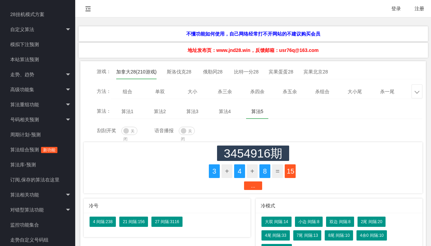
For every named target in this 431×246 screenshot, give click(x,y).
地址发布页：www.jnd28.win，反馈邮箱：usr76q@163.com (253, 50)
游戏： (104, 71)
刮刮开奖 (106, 130)
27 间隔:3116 (167, 221)
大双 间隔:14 (276, 221)
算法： (104, 111)
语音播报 (164, 130)
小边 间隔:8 (308, 221)
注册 (419, 8)
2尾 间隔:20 (371, 221)
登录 (396, 8)
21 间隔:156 (134, 221)
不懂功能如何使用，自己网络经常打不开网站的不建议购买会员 (253, 34)
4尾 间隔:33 (275, 235)
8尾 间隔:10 (339, 235)
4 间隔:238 (102, 221)
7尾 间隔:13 (307, 235)
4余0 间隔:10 (371, 235)
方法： (104, 91)
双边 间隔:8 (339, 221)
